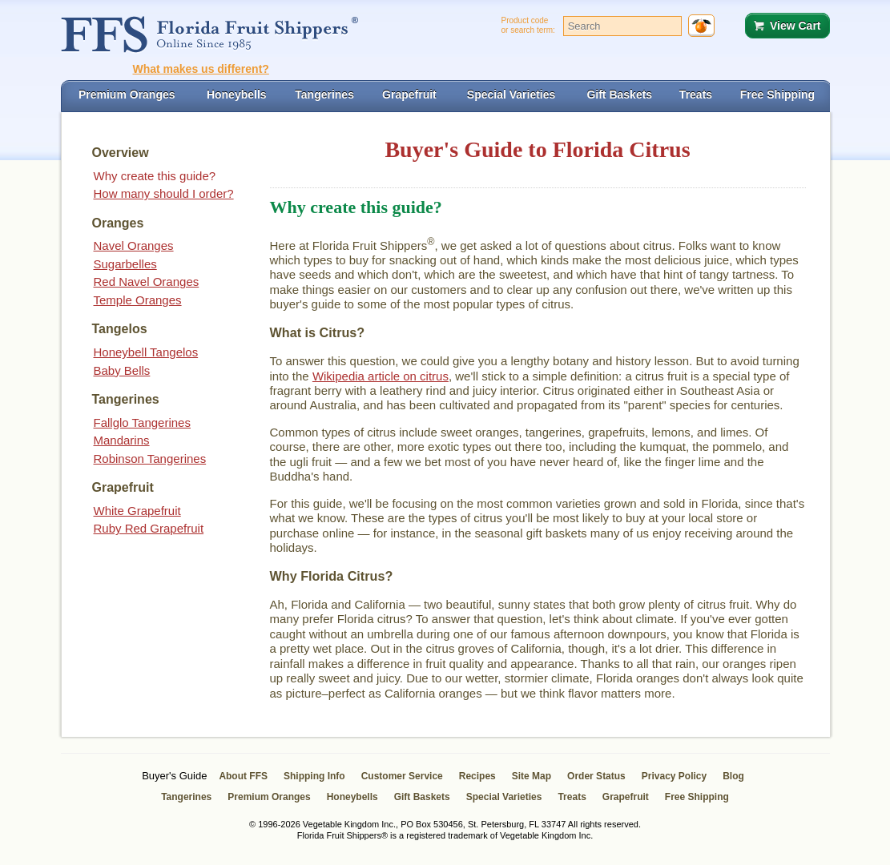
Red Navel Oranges (146, 281)
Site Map (531, 776)
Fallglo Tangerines (142, 422)
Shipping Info (314, 776)
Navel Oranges (134, 245)
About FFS (243, 776)
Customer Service (402, 776)
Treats (572, 797)
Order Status (596, 776)
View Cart (795, 25)
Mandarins (122, 440)
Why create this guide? (155, 176)
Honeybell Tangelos (146, 352)
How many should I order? (164, 193)
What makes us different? (201, 68)
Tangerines (186, 797)
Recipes (477, 776)
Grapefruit (625, 797)
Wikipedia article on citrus (380, 376)
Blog (733, 776)
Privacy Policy (674, 776)
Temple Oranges (138, 300)
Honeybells (352, 797)
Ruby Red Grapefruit (149, 528)
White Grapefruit (137, 510)
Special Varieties (504, 797)
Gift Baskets (422, 797)
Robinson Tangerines (150, 458)
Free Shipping (697, 797)
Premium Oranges (269, 797)
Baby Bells (122, 370)
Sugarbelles (125, 264)
